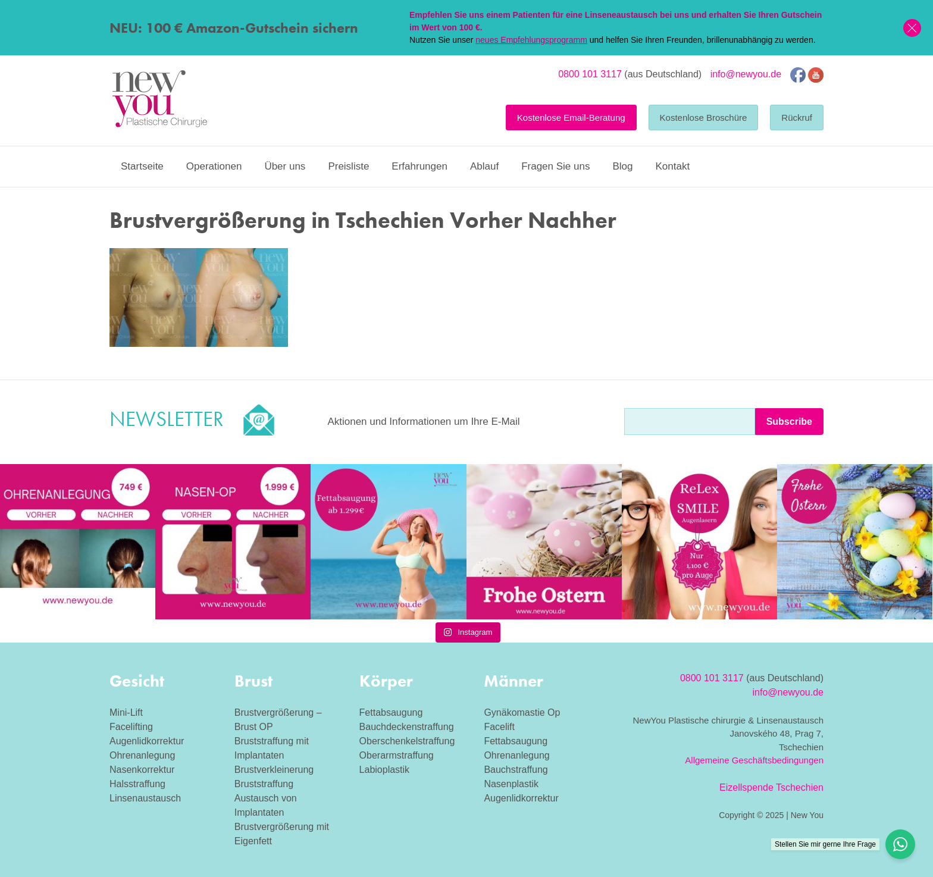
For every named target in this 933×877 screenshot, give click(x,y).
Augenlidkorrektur (146, 741)
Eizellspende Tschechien (771, 787)
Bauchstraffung (515, 770)
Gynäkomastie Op (522, 712)
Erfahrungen (419, 166)
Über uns (284, 166)
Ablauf (484, 166)
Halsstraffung (137, 784)
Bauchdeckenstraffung (406, 727)
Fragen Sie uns (555, 166)
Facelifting (131, 727)
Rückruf (796, 117)
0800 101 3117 (590, 74)
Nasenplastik (511, 784)
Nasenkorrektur (141, 770)
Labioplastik (384, 770)
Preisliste (348, 166)
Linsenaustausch (145, 798)
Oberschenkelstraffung (407, 741)
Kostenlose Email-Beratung (571, 117)
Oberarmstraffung (396, 755)
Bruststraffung (263, 784)
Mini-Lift (126, 712)
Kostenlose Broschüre (703, 117)
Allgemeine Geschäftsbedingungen (754, 760)
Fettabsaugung (391, 712)
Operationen (214, 166)
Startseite (142, 166)
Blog (622, 166)
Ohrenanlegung (142, 755)
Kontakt (672, 166)
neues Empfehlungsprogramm (531, 40)
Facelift (499, 727)
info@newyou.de (745, 74)
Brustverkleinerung (274, 770)
